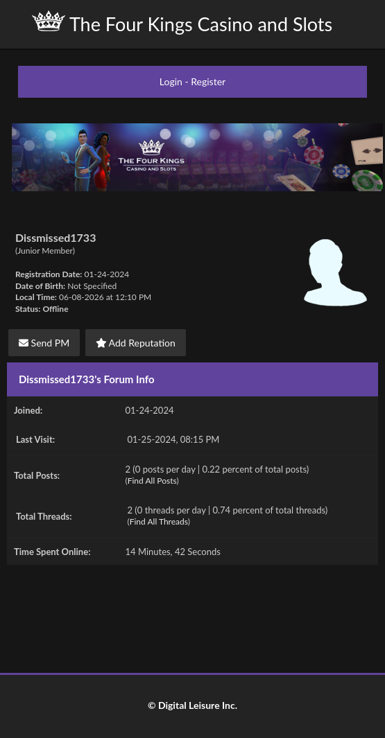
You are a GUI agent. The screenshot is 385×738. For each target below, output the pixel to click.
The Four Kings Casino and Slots (182, 22)
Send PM (44, 343)
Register (208, 81)
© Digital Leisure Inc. (192, 705)
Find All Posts (152, 480)
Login (171, 81)
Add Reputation (136, 343)
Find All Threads (159, 521)
